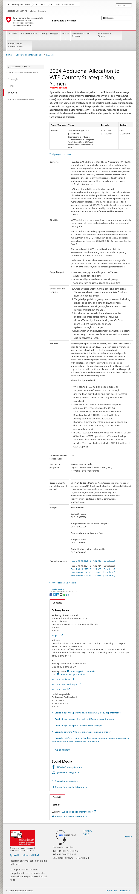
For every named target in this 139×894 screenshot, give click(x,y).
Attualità (13, 36)
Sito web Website (63, 679)
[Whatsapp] (64, 594)
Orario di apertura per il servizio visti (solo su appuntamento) (84, 719)
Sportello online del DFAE (24, 855)
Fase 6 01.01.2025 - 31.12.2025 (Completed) (93, 561)
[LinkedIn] (58, 594)
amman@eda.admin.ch (82, 671)
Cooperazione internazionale (19, 46)
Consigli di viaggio (49, 36)
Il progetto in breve (61, 154)
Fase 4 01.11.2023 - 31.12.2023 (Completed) (93, 569)
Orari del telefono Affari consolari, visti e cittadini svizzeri (82, 731)
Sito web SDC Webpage (66, 684)
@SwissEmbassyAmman (69, 767)
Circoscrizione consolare (66, 781)
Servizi (65, 36)
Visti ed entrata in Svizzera (83, 36)
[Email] (67, 594)
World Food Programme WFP (79, 811)
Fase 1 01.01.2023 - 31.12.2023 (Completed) (93, 575)
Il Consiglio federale (21, 4)
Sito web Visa (61, 689)
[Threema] (61, 594)
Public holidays (62, 749)
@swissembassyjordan (68, 772)
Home (9, 55)
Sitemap (128, 836)
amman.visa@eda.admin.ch (74, 674)
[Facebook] (51, 594)
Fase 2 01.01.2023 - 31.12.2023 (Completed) (93, 572)
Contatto (56, 602)
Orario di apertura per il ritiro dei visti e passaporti (79, 725)
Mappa (57, 635)
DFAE (42, 4)
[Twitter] (54, 594)
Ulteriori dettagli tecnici (64, 582)
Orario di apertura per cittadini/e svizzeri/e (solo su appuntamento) (87, 712)
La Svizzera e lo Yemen (109, 36)
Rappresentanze (29, 36)
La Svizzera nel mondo (64, 4)
